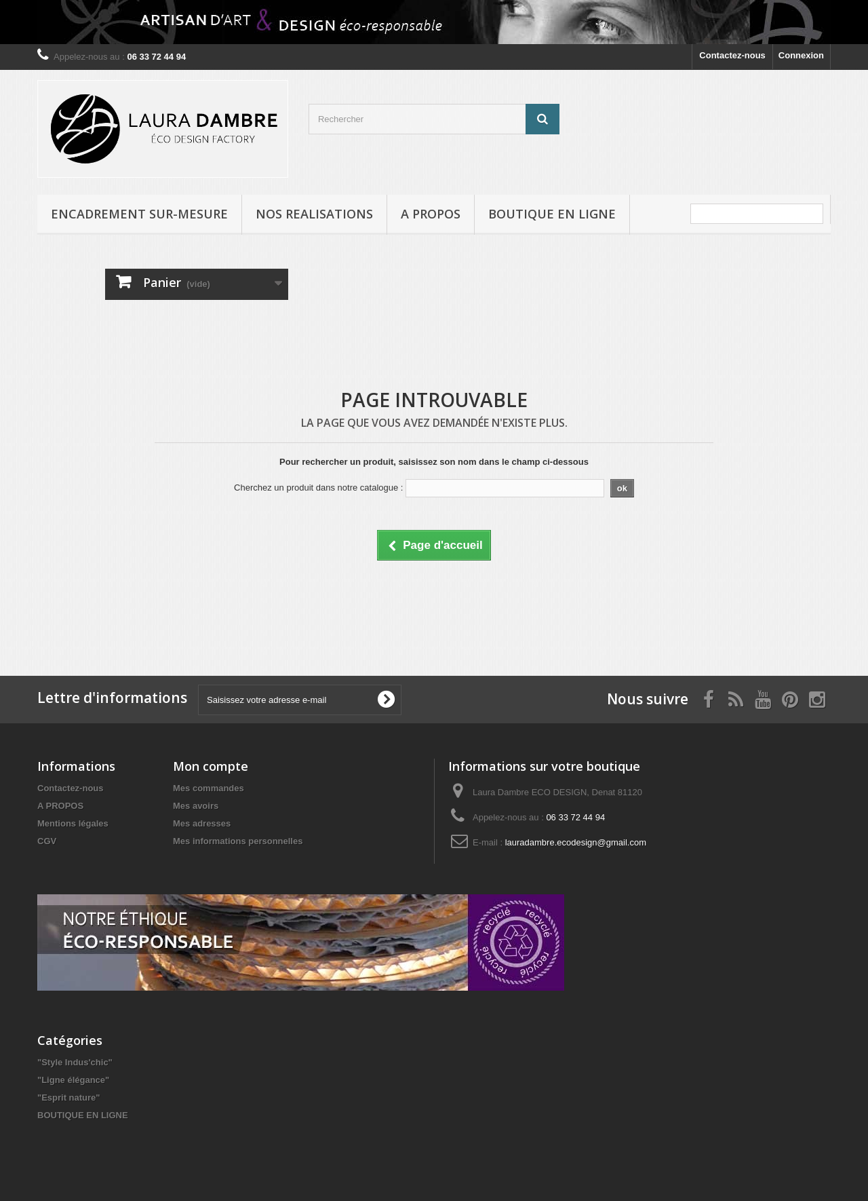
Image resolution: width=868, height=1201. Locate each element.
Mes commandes (208, 788)
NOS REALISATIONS (314, 214)
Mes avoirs (195, 806)
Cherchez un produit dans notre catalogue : (318, 487)
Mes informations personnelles (237, 841)
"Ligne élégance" (73, 1080)
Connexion (801, 55)
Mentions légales (72, 823)
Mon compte (210, 766)
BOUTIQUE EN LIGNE (552, 214)
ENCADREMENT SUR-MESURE (139, 214)
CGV (46, 841)
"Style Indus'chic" (75, 1062)
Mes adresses (202, 823)
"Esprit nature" (68, 1097)
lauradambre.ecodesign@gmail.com (575, 842)
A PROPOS (430, 214)
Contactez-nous (732, 55)
